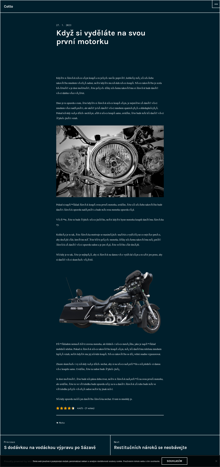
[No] (216, 461)
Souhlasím (174, 461)
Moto (62, 422)
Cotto (8, 6)
